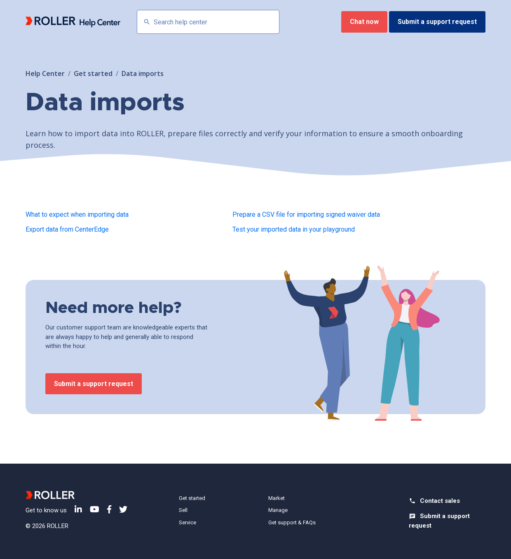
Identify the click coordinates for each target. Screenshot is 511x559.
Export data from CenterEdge (67, 229)
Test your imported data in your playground (293, 229)
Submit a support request (437, 22)
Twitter (123, 509)
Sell (183, 510)
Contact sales (440, 501)
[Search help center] (208, 22)
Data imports (143, 73)
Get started (93, 73)
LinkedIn (78, 509)
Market (276, 498)
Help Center (45, 73)
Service (187, 522)
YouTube (94, 509)
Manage (278, 510)
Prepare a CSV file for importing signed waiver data (306, 214)
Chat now (364, 22)
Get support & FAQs (292, 522)
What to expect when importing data (77, 214)
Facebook (109, 509)
